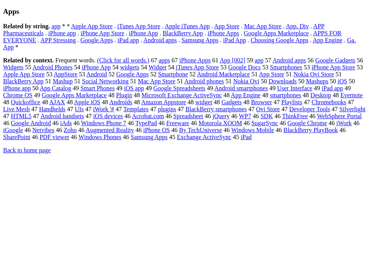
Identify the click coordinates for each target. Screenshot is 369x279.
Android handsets (62, 116)
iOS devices (108, 116)
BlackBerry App (182, 33)
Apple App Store (92, 26)
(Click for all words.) (123, 60)
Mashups (317, 81)
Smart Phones (97, 88)
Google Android (31, 123)
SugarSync (264, 123)
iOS (342, 81)
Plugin (124, 95)
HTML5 (21, 116)
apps (164, 60)
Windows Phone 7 (103, 123)
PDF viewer (54, 137)
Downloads (282, 81)
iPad (246, 137)
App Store (226, 26)
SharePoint (16, 137)
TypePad (146, 123)
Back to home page (27, 150)
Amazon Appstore (163, 102)
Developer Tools (309, 109)
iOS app (134, 88)
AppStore (65, 74)
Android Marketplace (223, 74)
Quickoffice (25, 102)
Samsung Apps (200, 40)
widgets (130, 67)
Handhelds (52, 109)
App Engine (327, 40)
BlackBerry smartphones (216, 109)
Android (96, 74)
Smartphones (286, 67)
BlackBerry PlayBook (311, 130)
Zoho (70, 130)
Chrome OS (17, 95)
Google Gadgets (335, 60)
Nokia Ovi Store (314, 74)
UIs (79, 109)
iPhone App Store (102, 33)
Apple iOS (87, 102)
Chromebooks (329, 102)
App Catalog (55, 88)
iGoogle (13, 130)
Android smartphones (241, 88)
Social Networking (105, 81)
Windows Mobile (252, 130)
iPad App (234, 40)
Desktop (321, 95)
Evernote (351, 95)
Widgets (13, 67)
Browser (261, 102)
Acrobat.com (148, 116)
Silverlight (352, 109)
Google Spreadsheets (179, 88)
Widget (157, 67)
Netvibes (43, 130)
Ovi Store (268, 109)
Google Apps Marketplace (276, 33)
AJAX (57, 102)
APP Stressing (57, 40)
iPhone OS (156, 130)
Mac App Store (263, 26)
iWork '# (103, 109)
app (55, 26)
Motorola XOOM (220, 123)
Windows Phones (100, 137)
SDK (266, 116)
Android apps (160, 40)
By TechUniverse (200, 130)
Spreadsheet (188, 116)
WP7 (245, 116)
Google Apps (96, 40)
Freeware (178, 123)
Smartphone (173, 74)
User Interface (294, 88)
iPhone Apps (223, 33)
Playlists (291, 102)
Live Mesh (16, 109)
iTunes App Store (138, 26)
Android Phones (52, 67)
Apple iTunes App (187, 26)
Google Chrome (307, 123)
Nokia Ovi (246, 81)
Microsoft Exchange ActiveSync (182, 95)
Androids (120, 102)
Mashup (63, 81)
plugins (167, 109)
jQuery (220, 116)
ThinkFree (295, 116)
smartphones (285, 95)
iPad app (128, 40)
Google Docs (244, 67)
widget (203, 102)
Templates (136, 109)
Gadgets (232, 102)
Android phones (204, 81)
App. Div (297, 26)
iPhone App (143, 33)
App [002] (232, 60)
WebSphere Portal (339, 116)
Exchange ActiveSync (204, 137)
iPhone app (62, 33)
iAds (66, 123)
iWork (344, 123)
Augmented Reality (109, 130)
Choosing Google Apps (279, 40)
